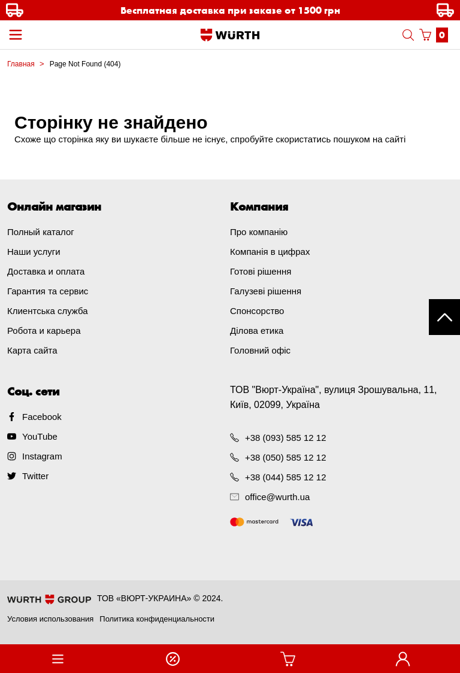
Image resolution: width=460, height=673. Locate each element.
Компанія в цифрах (270, 251)
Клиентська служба (47, 311)
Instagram (42, 456)
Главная (21, 64)
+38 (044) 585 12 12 (285, 477)
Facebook (42, 417)
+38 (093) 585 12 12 (285, 438)
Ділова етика (256, 330)
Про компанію (259, 232)
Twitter (35, 476)
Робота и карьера (43, 330)
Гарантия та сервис (47, 291)
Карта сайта (32, 350)
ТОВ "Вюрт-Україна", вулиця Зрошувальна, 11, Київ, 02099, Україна (333, 397)
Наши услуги (33, 251)
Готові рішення (260, 271)
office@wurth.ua (277, 497)
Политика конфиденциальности (156, 618)
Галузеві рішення (265, 291)
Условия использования (50, 618)
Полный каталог (40, 232)
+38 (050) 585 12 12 (285, 457)
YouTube (40, 436)
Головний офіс (260, 350)
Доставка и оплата (45, 271)
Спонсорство (257, 311)
